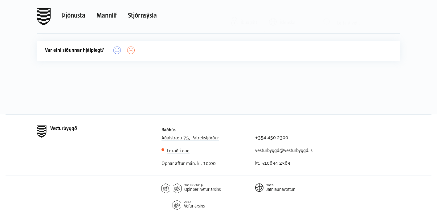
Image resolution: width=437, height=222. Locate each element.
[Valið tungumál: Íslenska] (286, 16)
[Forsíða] (44, 17)
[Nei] (131, 50)
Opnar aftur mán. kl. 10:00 (188, 163)
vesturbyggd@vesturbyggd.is (283, 150)
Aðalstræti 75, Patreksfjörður (190, 137)
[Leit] (327, 16)
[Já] (117, 50)
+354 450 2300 (271, 137)
